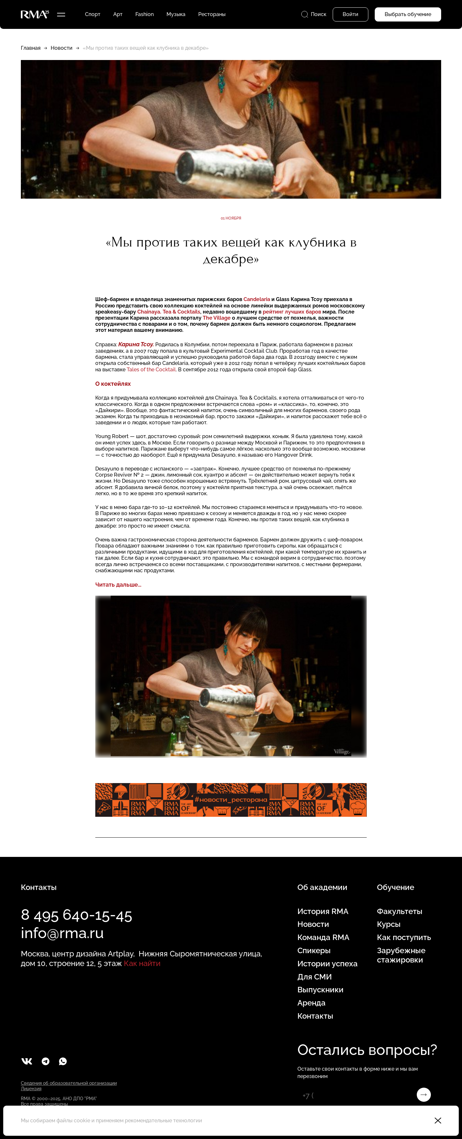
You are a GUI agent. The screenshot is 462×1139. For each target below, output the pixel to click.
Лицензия (31, 1088)
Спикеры (314, 950)
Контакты (315, 1016)
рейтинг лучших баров (292, 312)
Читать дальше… (118, 584)
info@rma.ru (62, 933)
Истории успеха (327, 963)
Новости (62, 48)
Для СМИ (314, 976)
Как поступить (404, 937)
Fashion (144, 14)
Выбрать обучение (408, 14)
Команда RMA (323, 937)
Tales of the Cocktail (151, 370)
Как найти (142, 963)
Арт (118, 14)
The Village (217, 318)
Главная (30, 48)
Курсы (389, 924)
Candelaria (257, 299)
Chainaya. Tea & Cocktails (168, 312)
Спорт (92, 14)
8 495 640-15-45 (76, 914)
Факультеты (400, 911)
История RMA (322, 911)
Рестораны (212, 14)
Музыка (176, 14)
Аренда (311, 1002)
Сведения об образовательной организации (69, 1083)
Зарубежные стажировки (401, 955)
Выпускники (320, 989)
